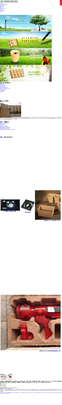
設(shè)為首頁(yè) (2, 4)
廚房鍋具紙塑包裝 (2, 86)
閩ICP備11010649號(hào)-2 (56, 390)
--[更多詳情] (15, 119)
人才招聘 (1, 9)
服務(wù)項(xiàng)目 (2, 8)
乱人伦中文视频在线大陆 (6, 393)
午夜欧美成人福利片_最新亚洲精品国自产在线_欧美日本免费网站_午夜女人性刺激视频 (12, 392)
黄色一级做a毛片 (26, 392)
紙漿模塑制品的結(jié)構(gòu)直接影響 (5, 127)
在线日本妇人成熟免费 (36, 392)
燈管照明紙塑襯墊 (2, 84)
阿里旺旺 (4, 388)
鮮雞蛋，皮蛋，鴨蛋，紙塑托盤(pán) (5, 88)
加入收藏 (6, 4)
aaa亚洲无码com (31, 392)
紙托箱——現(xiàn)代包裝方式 (4, 123)
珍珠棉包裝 (1, 91)
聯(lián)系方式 (2, 11)
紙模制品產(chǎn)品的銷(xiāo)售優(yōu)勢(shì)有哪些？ (7, 129)
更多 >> (2, 122)
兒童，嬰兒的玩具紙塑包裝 (3, 87)
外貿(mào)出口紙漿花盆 (3, 89)
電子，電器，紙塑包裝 (3, 85)
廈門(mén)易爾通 (8, 388)
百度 (11, 388)
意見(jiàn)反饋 (2, 10)
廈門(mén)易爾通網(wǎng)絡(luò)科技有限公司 (46, 390)
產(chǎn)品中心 (2, 7)
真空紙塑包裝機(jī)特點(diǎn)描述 (4, 128)
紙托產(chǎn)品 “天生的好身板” (4, 126)
